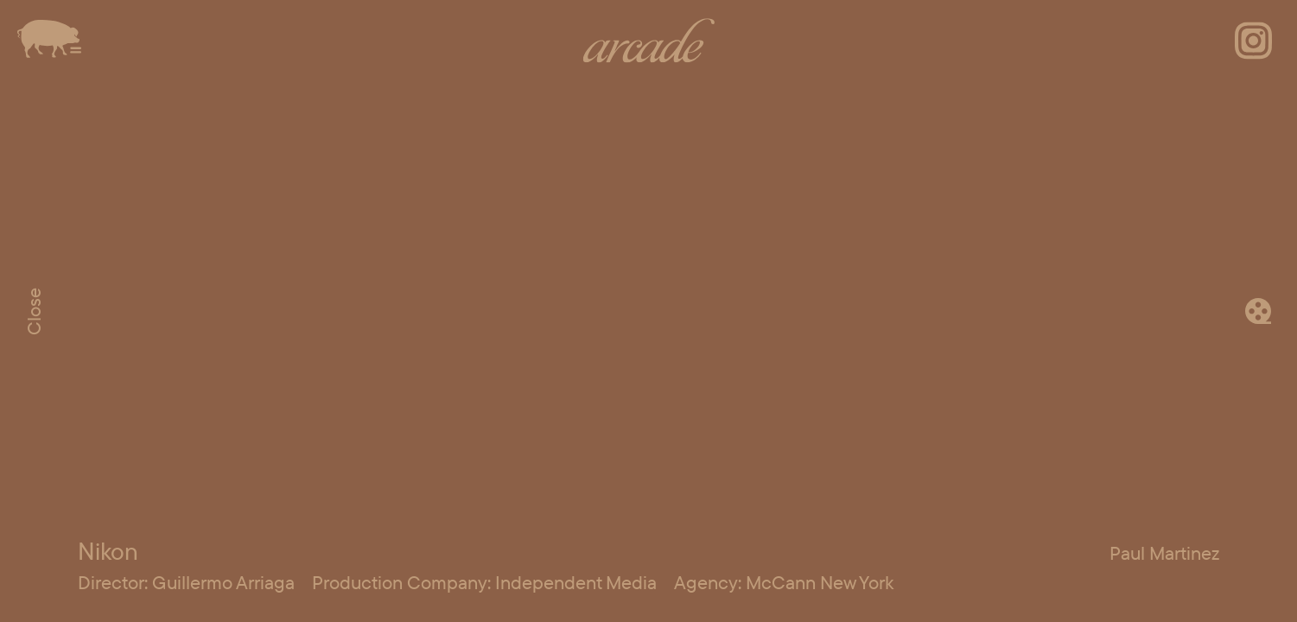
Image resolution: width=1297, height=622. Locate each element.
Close (34, 311)
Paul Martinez (1164, 553)
